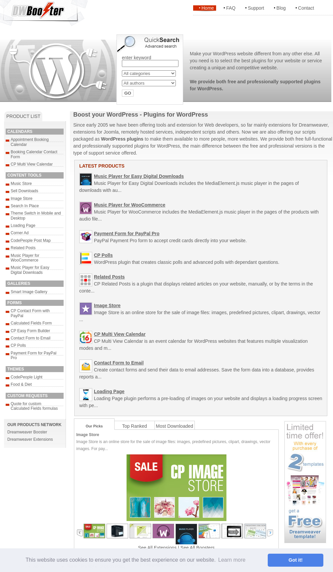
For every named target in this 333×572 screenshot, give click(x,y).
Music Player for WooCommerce (25, 258)
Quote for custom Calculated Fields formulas (34, 406)
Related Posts (23, 248)
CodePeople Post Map (31, 240)
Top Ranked (134, 426)
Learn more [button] (231, 560)
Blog (281, 8)
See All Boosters (197, 547)
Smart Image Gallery (29, 291)
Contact (306, 8)
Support (256, 8)
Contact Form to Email (30, 338)
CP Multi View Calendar (32, 164)
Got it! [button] (296, 560)
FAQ (230, 8)
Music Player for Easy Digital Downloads (30, 270)
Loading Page (23, 225)
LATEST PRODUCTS (102, 166)
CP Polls (18, 345)
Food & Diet (21, 384)
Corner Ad (20, 233)
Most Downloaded (174, 426)
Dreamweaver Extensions (30, 439)
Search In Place (25, 206)
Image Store (21, 198)
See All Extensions (157, 547)
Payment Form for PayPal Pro (127, 233)
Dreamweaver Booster (27, 432)
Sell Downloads (24, 191)
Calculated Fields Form (31, 323)
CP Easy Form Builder (30, 330)
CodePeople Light (26, 377)
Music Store (21, 183)
